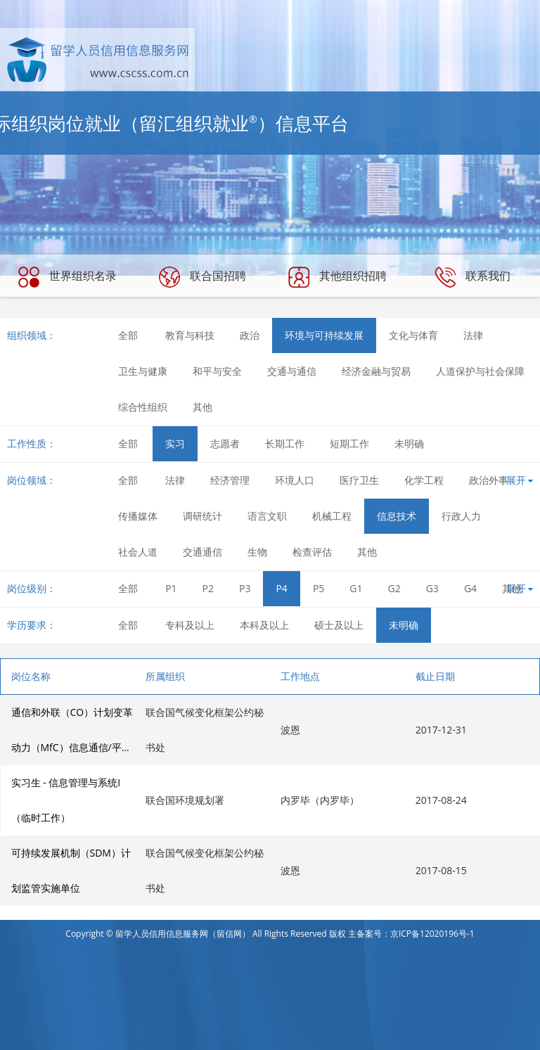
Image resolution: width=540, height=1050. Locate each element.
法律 (473, 335)
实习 (175, 443)
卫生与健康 (142, 371)
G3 (432, 588)
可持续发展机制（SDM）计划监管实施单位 (71, 870)
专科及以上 (189, 625)
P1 (170, 588)
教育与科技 (189, 335)
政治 (249, 335)
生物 (257, 551)
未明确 (409, 443)
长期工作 (284, 443)
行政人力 (461, 516)
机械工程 (332, 516)
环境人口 (294, 480)
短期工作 (349, 443)
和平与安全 (217, 371)
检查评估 (312, 551)
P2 (208, 588)
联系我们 (472, 277)
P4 (281, 588)
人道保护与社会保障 (480, 371)
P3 (244, 588)
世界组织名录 (67, 277)
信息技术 (396, 516)
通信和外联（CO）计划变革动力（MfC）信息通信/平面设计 (72, 735)
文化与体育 (413, 335)
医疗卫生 (359, 480)
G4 (470, 588)
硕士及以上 (339, 625)
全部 (128, 335)
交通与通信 (291, 371)
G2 (394, 588)
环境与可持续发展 (324, 335)
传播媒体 (138, 516)
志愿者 (225, 443)
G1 (355, 588)
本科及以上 (264, 625)
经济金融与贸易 (376, 371)
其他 (202, 407)
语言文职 (267, 516)
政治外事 (488, 480)
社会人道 (138, 551)
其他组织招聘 (337, 277)
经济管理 (230, 480)
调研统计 (202, 516)
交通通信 (202, 551)
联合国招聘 (202, 277)
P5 (318, 588)
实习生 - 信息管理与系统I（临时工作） (66, 800)
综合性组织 (142, 407)
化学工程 (424, 480)
